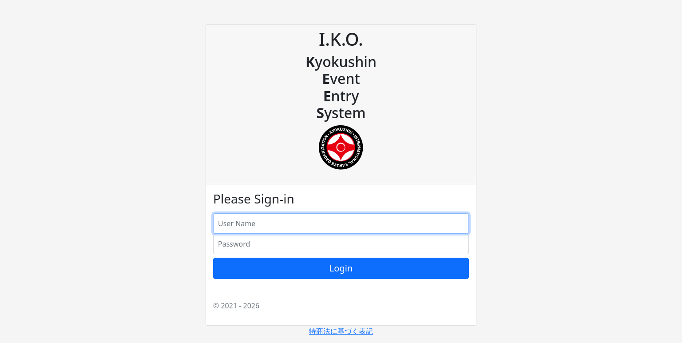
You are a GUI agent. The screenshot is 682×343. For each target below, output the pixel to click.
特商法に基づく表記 (341, 331)
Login (341, 268)
